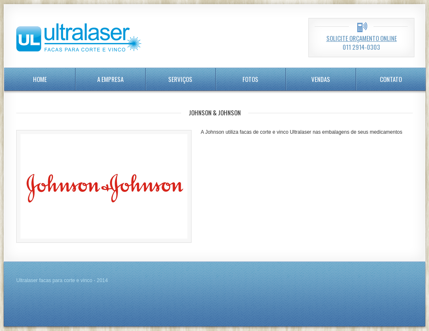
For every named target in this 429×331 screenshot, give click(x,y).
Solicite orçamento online (361, 38)
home (40, 79)
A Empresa (110, 79)
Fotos (250, 79)
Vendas (320, 79)
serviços (180, 79)
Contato (391, 79)
